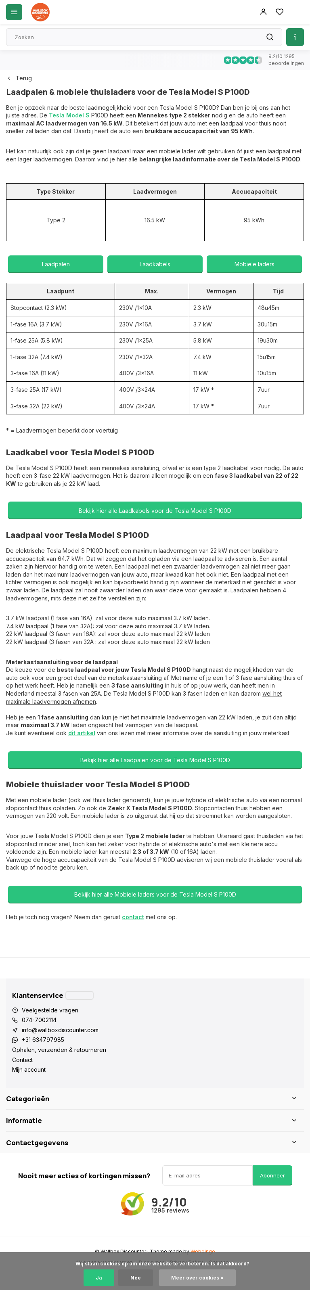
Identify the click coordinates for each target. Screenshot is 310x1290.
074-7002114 (39, 1019)
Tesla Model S (69, 115)
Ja (99, 1278)
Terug (19, 78)
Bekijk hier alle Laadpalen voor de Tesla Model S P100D (155, 760)
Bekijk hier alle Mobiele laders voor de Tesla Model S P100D (155, 894)
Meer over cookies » (197, 1278)
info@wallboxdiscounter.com (60, 1030)
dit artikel (81, 733)
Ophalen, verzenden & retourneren (59, 1049)
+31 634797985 (43, 1039)
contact (133, 917)
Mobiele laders (254, 264)
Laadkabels (155, 264)
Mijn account (29, 1069)
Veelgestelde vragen (50, 1010)
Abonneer (272, 1175)
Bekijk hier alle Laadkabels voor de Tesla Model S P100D (155, 510)
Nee (135, 1278)
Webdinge (203, 1251)
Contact (22, 1059)
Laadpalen (56, 264)
